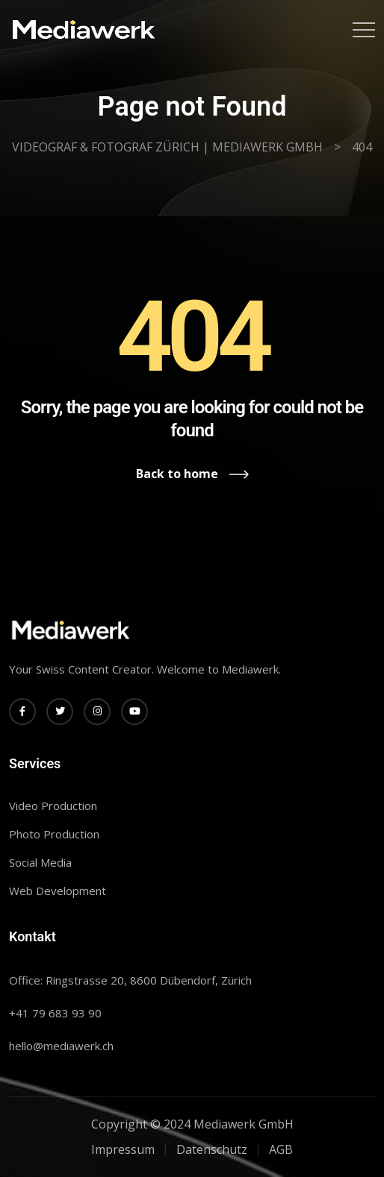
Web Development (57, 890)
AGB (281, 1149)
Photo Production (54, 833)
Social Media (40, 862)
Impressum (123, 1149)
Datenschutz (211, 1149)
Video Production (53, 805)
